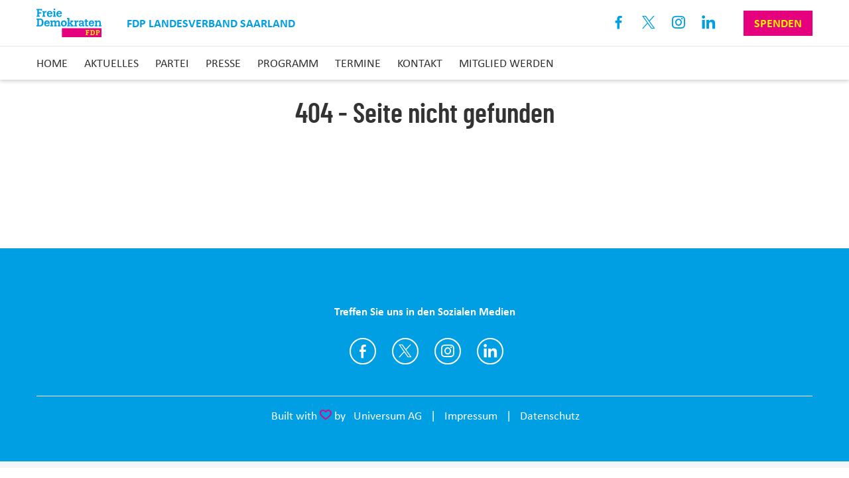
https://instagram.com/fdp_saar (447, 351)
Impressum (470, 416)
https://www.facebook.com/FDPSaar (363, 351)
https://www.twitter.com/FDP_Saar (405, 351)
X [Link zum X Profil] (649, 23)
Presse (223, 63)
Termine (358, 63)
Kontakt (419, 63)
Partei (172, 63)
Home (52, 63)
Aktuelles (111, 63)
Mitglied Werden (506, 63)
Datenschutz (550, 416)
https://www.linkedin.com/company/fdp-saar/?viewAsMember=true (490, 351)
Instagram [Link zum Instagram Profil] (679, 23)
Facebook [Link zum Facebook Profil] (619, 23)
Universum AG (388, 416)
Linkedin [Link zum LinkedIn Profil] (709, 23)
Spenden (778, 23)
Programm (287, 63)
